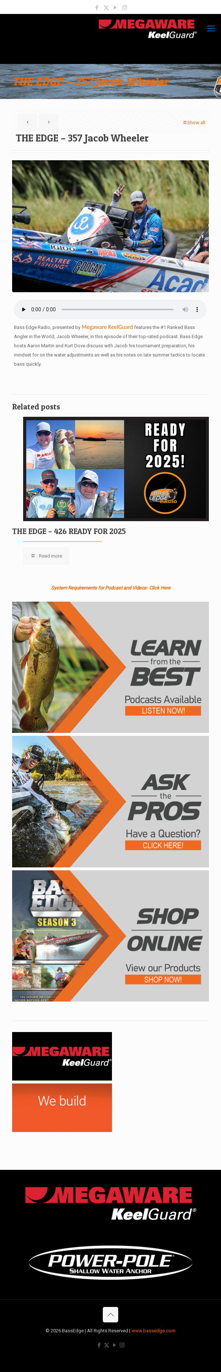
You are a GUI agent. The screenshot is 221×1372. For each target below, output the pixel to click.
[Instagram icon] (124, 7)
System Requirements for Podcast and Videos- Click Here (110, 588)
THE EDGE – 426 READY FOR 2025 (69, 531)
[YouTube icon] (115, 7)
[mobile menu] (211, 28)
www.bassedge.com (153, 1330)
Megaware (94, 326)
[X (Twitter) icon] (106, 7)
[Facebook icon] (97, 7)
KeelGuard (120, 326)
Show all (193, 122)
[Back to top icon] (110, 1314)
